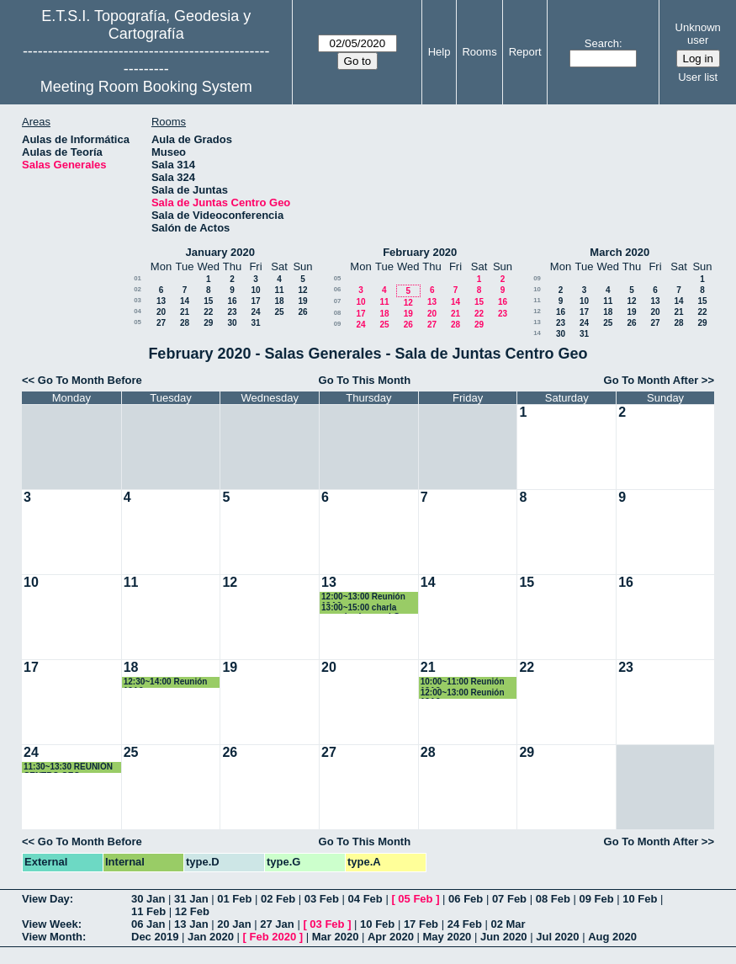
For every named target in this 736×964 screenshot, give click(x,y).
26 (302, 312)
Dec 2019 (154, 936)
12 (302, 290)
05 (137, 322)
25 (278, 312)
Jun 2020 (503, 936)
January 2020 (220, 252)
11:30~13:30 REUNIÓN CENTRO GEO (68, 767)
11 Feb (148, 911)
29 (208, 323)
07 (338, 301)
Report (525, 51)
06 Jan (148, 924)
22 (208, 312)
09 (338, 324)
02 (137, 289)
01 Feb (234, 898)
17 (255, 301)
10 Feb (639, 898)
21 (184, 312)
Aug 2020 (612, 936)
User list (697, 77)
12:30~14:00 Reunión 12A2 (166, 682)
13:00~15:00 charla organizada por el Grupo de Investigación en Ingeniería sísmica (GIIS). (370, 608)
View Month (52, 936)
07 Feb (509, 898)
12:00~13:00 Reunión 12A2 (363, 597)
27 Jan (277, 924)
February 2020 (420, 252)
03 (137, 300)
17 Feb (421, 924)
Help (439, 51)
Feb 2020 (273, 936)
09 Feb (596, 898)
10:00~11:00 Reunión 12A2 (463, 682)
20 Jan (234, 924)
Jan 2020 (211, 936)
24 (255, 312)
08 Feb (553, 898)
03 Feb (321, 898)
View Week (50, 924)
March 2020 (619, 252)
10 (255, 290)
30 (231, 323)
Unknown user (698, 33)
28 (184, 323)
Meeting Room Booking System (146, 86)
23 (231, 312)
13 (161, 301)
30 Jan (148, 898)
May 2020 (447, 936)
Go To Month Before (90, 380)
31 (255, 323)
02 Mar (507, 924)
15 (208, 301)
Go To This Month (365, 380)
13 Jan (191, 924)
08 (338, 313)
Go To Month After (651, 380)
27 (161, 323)
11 (278, 290)
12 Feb (192, 911)
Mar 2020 (335, 936)
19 (302, 301)
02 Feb (278, 898)
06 (338, 289)
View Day (46, 898)
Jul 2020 (557, 936)
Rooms (479, 51)
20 (161, 312)
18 (278, 301)
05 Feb (415, 898)
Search (602, 43)
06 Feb (465, 898)
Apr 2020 (391, 936)
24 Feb (464, 924)
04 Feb (365, 898)
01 (137, 278)
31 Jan (191, 898)
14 (184, 301)
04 (137, 311)
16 (231, 301)
